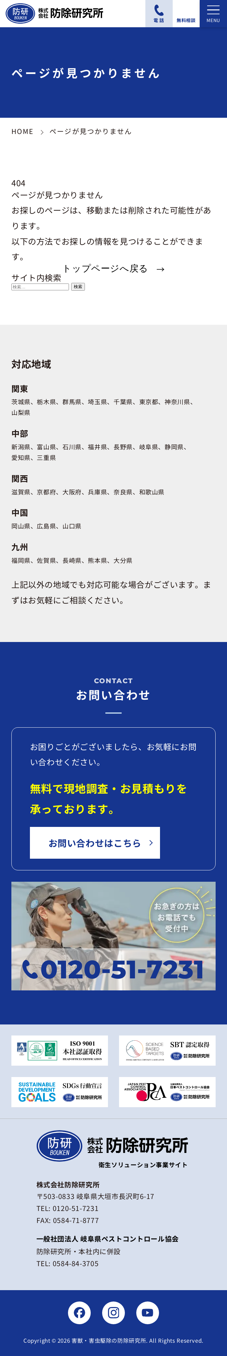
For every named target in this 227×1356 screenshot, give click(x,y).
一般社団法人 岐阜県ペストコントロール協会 (107, 1238)
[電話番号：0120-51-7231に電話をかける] (159, 13)
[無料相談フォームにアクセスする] (186, 13)
